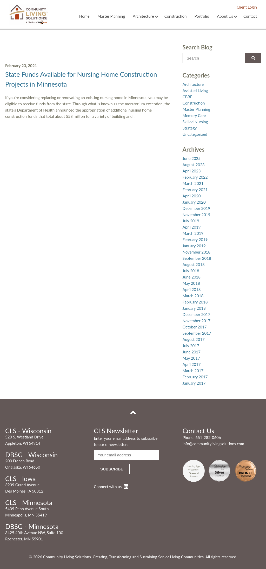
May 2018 (191, 283)
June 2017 (192, 352)
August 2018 (194, 264)
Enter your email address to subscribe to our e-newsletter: (125, 441)
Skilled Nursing (195, 121)
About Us (225, 16)
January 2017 (194, 383)
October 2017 (195, 327)
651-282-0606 (208, 437)
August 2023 (194, 164)
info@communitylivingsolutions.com (213, 443)
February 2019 (195, 239)
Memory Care (194, 115)
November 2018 (196, 252)
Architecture (143, 16)
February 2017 (195, 376)
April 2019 (192, 227)
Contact (250, 16)
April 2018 (192, 289)
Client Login (247, 7)
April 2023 (192, 171)
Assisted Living (195, 90)
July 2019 (191, 220)
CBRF (187, 96)
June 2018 (192, 277)
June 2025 (192, 158)
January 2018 (194, 308)
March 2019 (193, 233)
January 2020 (194, 202)
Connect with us (111, 486)
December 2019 (196, 208)
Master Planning (111, 16)
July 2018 (191, 270)
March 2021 (193, 183)
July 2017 (191, 345)
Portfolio (201, 16)
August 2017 (194, 339)
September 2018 (197, 258)
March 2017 (193, 370)
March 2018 (193, 295)
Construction (175, 16)
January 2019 (194, 245)
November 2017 (196, 320)
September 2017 (197, 333)
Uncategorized (195, 134)
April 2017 (192, 364)
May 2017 (191, 358)
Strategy (190, 128)
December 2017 (196, 314)
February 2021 (195, 189)
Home (84, 16)
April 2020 (192, 195)
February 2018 (195, 302)
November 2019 (196, 214)
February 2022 (195, 177)
